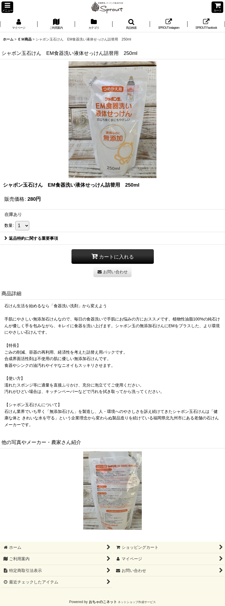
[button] (7, 7)
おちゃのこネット (103, 602)
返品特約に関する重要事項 (31, 238)
